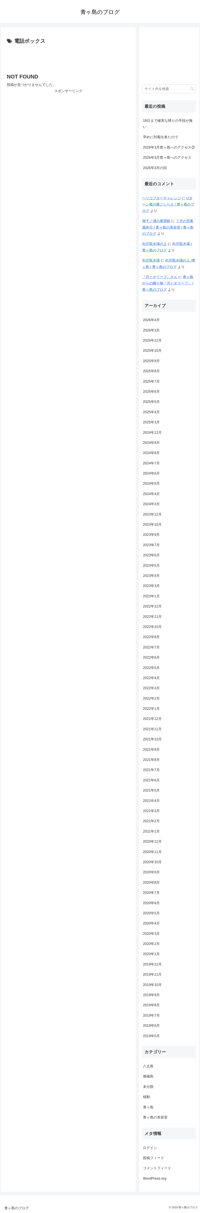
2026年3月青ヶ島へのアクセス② (169, 147)
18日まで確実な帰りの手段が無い (168, 124)
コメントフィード (157, 1168)
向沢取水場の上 (154, 244)
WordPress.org (154, 1178)
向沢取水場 (151, 260)
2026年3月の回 (155, 168)
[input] (169, 89)
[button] (191, 88)
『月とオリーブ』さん (159, 277)
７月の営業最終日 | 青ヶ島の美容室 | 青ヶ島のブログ (168, 227)
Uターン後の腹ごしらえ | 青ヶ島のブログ (168, 204)
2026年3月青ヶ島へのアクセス (167, 157)
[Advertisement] (68, 57)
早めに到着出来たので (160, 137)
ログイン (150, 1148)
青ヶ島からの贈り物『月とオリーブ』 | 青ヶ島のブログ (167, 283)
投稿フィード (153, 1158)
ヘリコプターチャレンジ (161, 198)
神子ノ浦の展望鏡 (156, 221)
